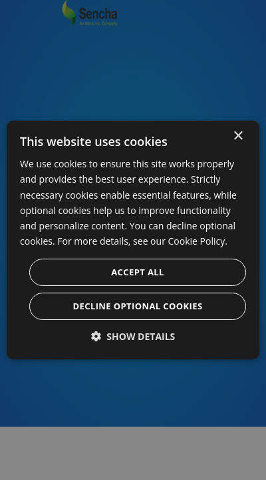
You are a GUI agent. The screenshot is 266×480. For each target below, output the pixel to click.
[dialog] (133, 240)
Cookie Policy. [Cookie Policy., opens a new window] (197, 241)
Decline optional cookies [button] (138, 306)
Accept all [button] (137, 272)
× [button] (238, 136)
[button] (133, 336)
